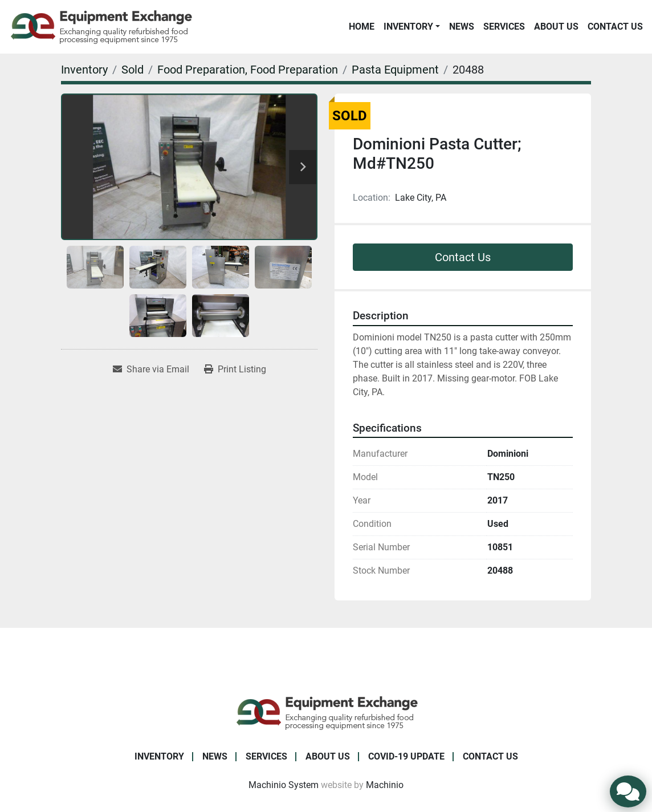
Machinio (385, 784)
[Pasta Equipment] (395, 69)
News (461, 26)
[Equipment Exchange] (326, 712)
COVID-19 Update (406, 756)
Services (504, 26)
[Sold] (132, 69)
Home (361, 26)
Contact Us (615, 26)
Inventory (408, 26)
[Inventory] (84, 69)
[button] (412, 27)
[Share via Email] (151, 369)
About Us (556, 26)
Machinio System (283, 784)
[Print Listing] (235, 369)
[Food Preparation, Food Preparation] (247, 69)
